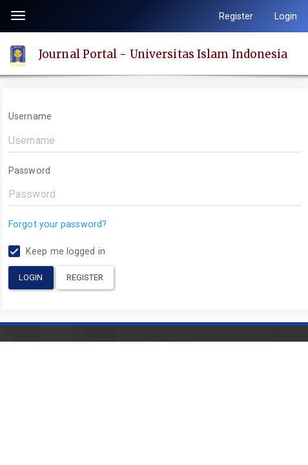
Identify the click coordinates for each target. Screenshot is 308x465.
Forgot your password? (57, 224)
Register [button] (85, 277)
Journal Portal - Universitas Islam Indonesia (163, 53)
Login (286, 16)
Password (29, 170)
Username (30, 116)
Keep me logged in (56, 251)
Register (236, 16)
